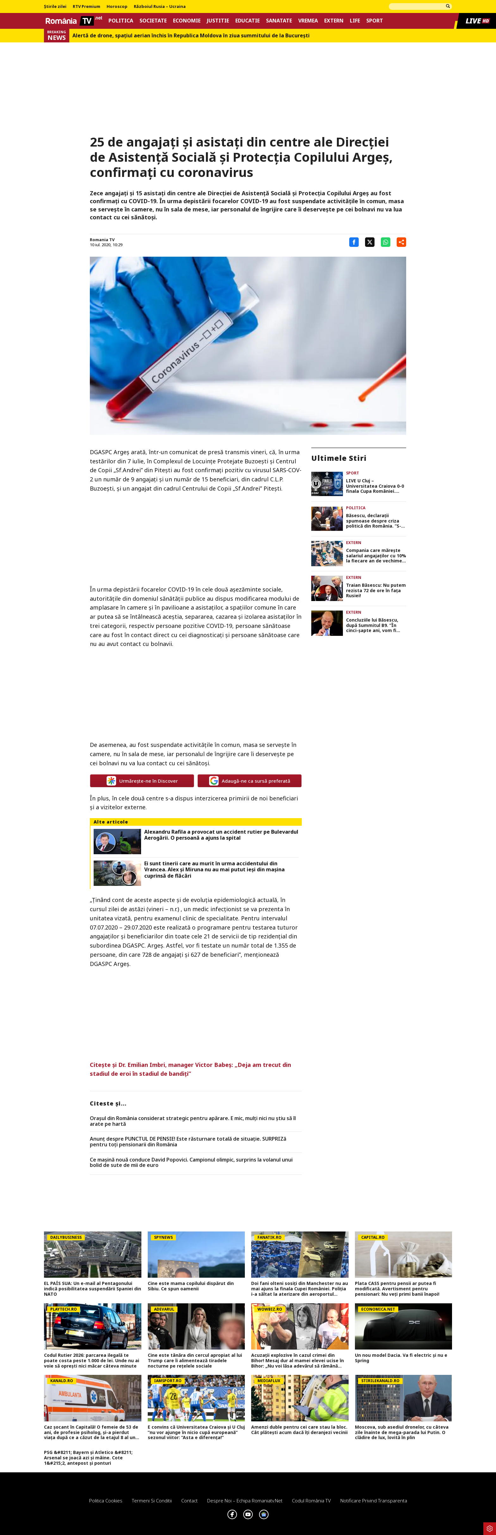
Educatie (247, 21)
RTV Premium (86, 6)
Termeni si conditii (152, 1500)
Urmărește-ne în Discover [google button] (142, 781)
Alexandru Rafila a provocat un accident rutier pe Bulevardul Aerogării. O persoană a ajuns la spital (221, 835)
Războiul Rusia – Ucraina (160, 6)
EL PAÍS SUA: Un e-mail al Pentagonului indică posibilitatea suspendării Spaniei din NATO (92, 1289)
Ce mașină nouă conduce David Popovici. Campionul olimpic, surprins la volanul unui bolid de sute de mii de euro (191, 1162)
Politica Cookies (105, 1500)
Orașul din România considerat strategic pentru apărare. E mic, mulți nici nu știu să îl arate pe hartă (193, 1121)
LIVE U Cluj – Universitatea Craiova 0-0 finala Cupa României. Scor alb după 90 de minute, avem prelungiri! (375, 486)
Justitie (218, 21)
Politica (120, 21)
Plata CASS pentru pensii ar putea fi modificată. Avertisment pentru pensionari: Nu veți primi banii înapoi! (397, 1289)
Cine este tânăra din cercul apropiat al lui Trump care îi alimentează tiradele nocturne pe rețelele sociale (195, 1361)
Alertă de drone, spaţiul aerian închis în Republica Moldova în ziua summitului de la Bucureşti (191, 36)
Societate (153, 21)
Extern (334, 21)
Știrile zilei (55, 6)
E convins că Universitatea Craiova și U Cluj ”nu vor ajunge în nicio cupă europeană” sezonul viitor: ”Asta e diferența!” (196, 1432)
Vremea (308, 21)
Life (355, 21)
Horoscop (117, 6)
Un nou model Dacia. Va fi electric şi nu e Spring (401, 1358)
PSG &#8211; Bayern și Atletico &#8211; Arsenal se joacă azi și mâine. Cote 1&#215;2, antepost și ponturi (88, 1458)
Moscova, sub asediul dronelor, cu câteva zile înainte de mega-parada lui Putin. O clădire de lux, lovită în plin (402, 1432)
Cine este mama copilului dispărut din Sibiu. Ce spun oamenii (191, 1286)
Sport (374, 21)
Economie (187, 21)
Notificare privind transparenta (373, 1500)
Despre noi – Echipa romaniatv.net (244, 1500)
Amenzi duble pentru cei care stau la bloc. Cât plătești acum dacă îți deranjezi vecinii (299, 1430)
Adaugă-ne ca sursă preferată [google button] (249, 781)
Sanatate (279, 21)
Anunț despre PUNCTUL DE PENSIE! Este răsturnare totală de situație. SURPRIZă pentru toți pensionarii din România (188, 1141)
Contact (189, 1500)
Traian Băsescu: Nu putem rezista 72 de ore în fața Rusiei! (376, 590)
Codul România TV (311, 1500)
